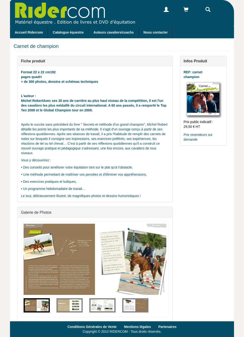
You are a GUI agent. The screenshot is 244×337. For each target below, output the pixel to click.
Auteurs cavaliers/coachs (113, 32)
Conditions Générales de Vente (92, 327)
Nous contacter (155, 32)
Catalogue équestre (68, 32)
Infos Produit (195, 61)
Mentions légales (137, 327)
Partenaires (167, 327)
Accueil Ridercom (29, 32)
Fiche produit (33, 61)
